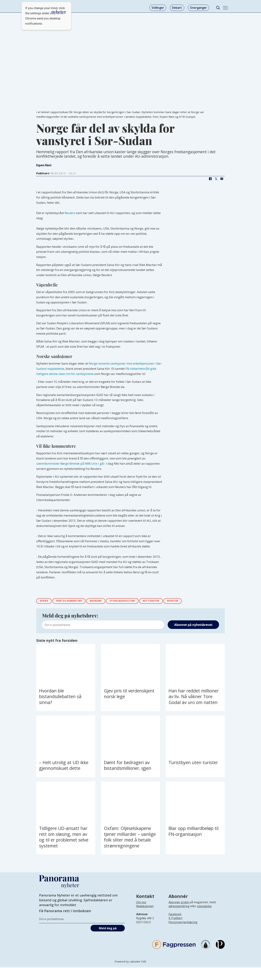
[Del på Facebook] (210, 179)
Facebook (175, 915)
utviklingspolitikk (135, 601)
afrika (45, 601)
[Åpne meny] (225, 8)
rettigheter (168, 601)
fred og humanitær (74, 601)
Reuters (70, 213)
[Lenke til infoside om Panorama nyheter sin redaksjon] (145, 910)
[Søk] (218, 8)
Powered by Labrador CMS (130, 962)
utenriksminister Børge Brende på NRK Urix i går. (70, 463)
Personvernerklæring (183, 923)
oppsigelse (204, 907)
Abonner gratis (179, 903)
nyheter (192, 601)
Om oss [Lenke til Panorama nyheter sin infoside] (141, 903)
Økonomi (105, 601)
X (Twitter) (175, 919)
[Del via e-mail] (221, 179)
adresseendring (179, 907)
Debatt (177, 8)
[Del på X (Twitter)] (216, 179)
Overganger (198, 8)
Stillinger (158, 8)
